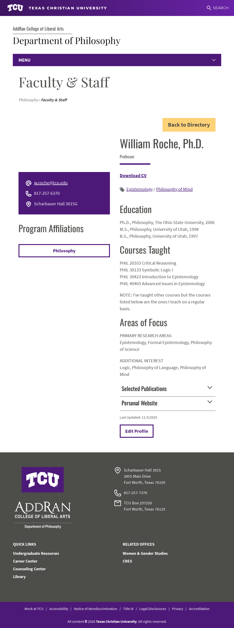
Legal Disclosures (152, 608)
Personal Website (167, 403)
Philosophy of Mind (174, 189)
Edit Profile (136, 431)
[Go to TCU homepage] (57, 8)
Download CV (133, 175)
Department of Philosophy (66, 40)
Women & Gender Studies (145, 553)
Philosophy (64, 250)
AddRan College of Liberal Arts (38, 28)
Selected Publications (167, 388)
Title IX (128, 608)
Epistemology (139, 189)
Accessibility (58, 608)
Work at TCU (33, 608)
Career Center (25, 561)
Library (19, 576)
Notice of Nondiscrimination (95, 608)
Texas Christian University (116, 621)
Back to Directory (189, 124)
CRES (127, 561)
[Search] (217, 8)
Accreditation (199, 608)
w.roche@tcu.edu (51, 182)
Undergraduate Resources (36, 553)
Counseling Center (29, 568)
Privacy (177, 608)
